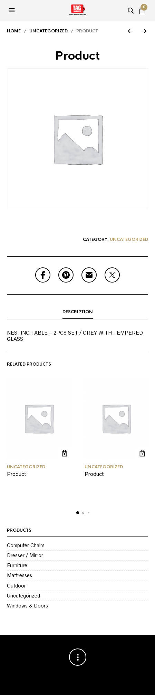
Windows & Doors (27, 606)
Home (14, 31)
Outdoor (16, 586)
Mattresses (19, 575)
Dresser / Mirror (25, 555)
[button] (13, 10)
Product (16, 474)
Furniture (17, 565)
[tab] (77, 312)
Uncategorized (48, 31)
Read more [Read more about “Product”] (65, 453)
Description (77, 312)
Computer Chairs (26, 545)
